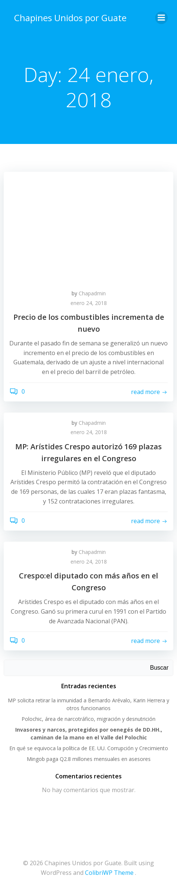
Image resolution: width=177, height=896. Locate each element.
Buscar (159, 667)
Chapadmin (92, 293)
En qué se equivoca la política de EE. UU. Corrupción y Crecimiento (88, 748)
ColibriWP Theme (109, 873)
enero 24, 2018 (89, 302)
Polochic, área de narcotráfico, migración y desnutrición (88, 718)
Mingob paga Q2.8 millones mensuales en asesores (89, 758)
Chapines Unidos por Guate (70, 18)
